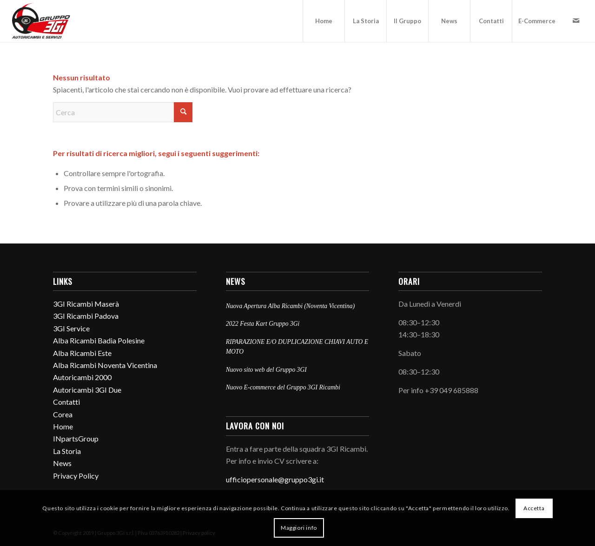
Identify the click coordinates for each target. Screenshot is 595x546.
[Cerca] (122, 112)
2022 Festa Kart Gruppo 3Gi (263, 323)
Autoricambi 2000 (82, 377)
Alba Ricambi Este (82, 353)
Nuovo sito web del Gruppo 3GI (266, 369)
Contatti (66, 401)
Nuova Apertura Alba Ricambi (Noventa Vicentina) (290, 306)
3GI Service (71, 328)
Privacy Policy (76, 475)
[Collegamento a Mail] (576, 20)
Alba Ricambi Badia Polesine (99, 340)
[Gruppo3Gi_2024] (42, 21)
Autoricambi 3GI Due (87, 389)
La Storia (67, 451)
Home (63, 426)
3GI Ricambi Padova (86, 315)
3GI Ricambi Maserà (86, 303)
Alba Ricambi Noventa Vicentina (105, 365)
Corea (63, 414)
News (62, 463)
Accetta (533, 508)
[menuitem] (323, 21)
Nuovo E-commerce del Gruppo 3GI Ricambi (283, 387)
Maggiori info (299, 527)
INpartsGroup (76, 438)
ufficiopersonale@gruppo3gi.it (275, 479)
